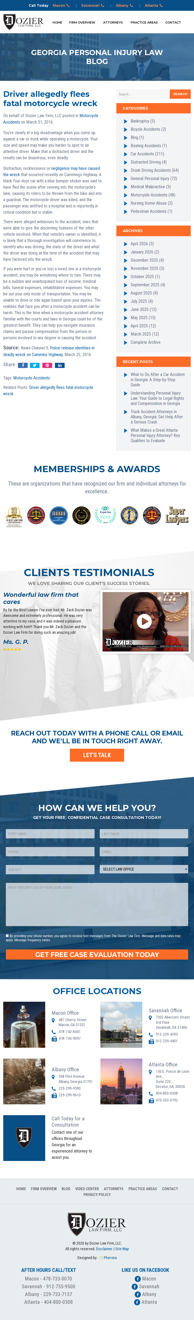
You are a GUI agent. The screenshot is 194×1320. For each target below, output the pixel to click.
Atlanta (154, 6)
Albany (125, 6)
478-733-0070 (57, 1279)
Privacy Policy (97, 1194)
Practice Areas (144, 22)
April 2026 (139, 243)
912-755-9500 (60, 1286)
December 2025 (144, 260)
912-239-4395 (167, 1034)
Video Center (87, 1188)
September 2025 (145, 284)
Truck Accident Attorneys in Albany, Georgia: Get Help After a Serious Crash (157, 417)
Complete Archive (146, 342)
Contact (173, 22)
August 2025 (141, 293)
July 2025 (139, 301)
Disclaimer (104, 1249)
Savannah (93, 6)
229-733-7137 (57, 1294)
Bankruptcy (140, 121)
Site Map (122, 1249)
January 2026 (142, 252)
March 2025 (141, 334)
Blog (134, 137)
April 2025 (139, 325)
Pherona (110, 1257)
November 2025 (144, 268)
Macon (62, 6)
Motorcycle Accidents (31, 378)
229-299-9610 (70, 1095)
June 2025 (140, 309)
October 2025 (142, 276)
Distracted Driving (146, 162)
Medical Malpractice (148, 186)
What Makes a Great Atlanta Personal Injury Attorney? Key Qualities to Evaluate (155, 435)
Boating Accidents (146, 145)
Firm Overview (82, 22)
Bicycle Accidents (145, 129)
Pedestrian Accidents (149, 211)
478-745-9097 (70, 1038)
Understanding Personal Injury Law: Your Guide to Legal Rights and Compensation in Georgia (157, 398)
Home (57, 22)
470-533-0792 (167, 1100)
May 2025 (139, 317)
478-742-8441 (70, 1031)
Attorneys (113, 22)
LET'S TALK (97, 755)
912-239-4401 (167, 1041)
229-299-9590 (70, 1088)
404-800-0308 (167, 1093)
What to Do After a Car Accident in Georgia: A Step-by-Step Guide (158, 379)
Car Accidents (142, 153)
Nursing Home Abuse (149, 203)
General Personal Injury (150, 178)
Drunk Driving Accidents (151, 170)
